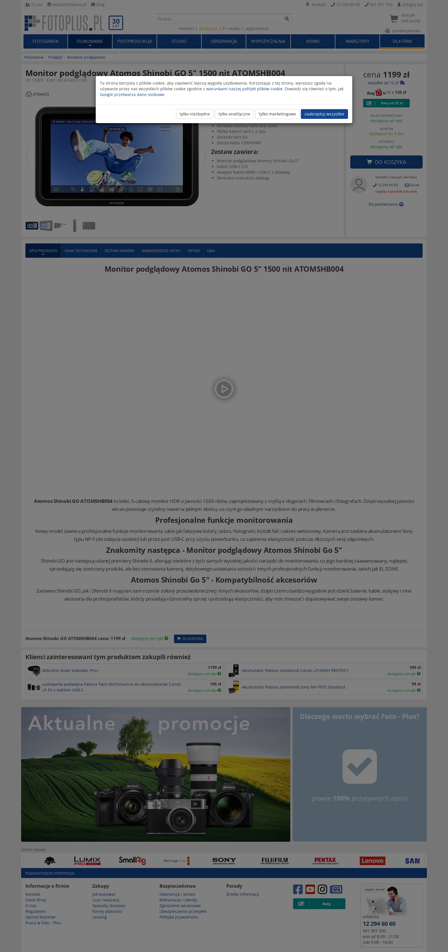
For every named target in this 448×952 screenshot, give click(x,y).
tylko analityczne (234, 114)
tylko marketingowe (277, 114)
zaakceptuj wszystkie (324, 114)
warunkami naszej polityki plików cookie (244, 88)
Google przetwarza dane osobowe (132, 94)
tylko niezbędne (195, 114)
